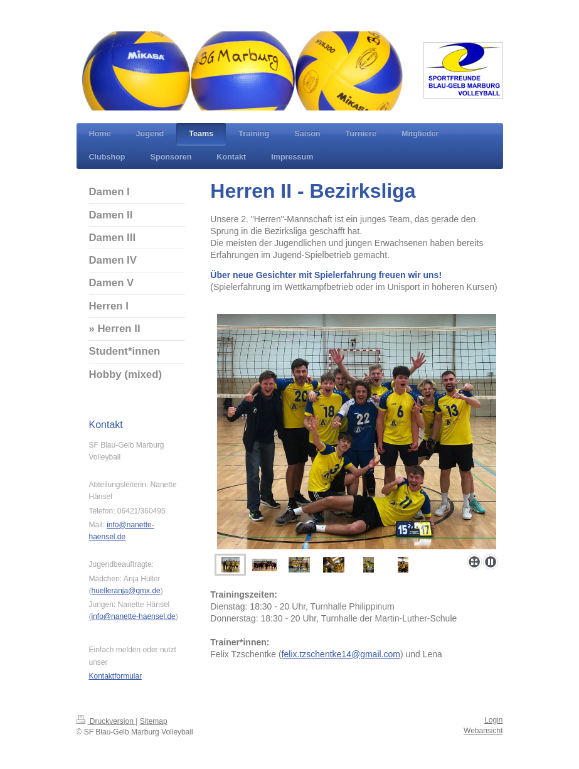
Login (493, 720)
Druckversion (106, 721)
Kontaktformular (115, 676)
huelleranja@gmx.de (126, 590)
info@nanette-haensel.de (134, 616)
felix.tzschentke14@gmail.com (341, 654)
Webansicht (483, 730)
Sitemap (153, 721)
